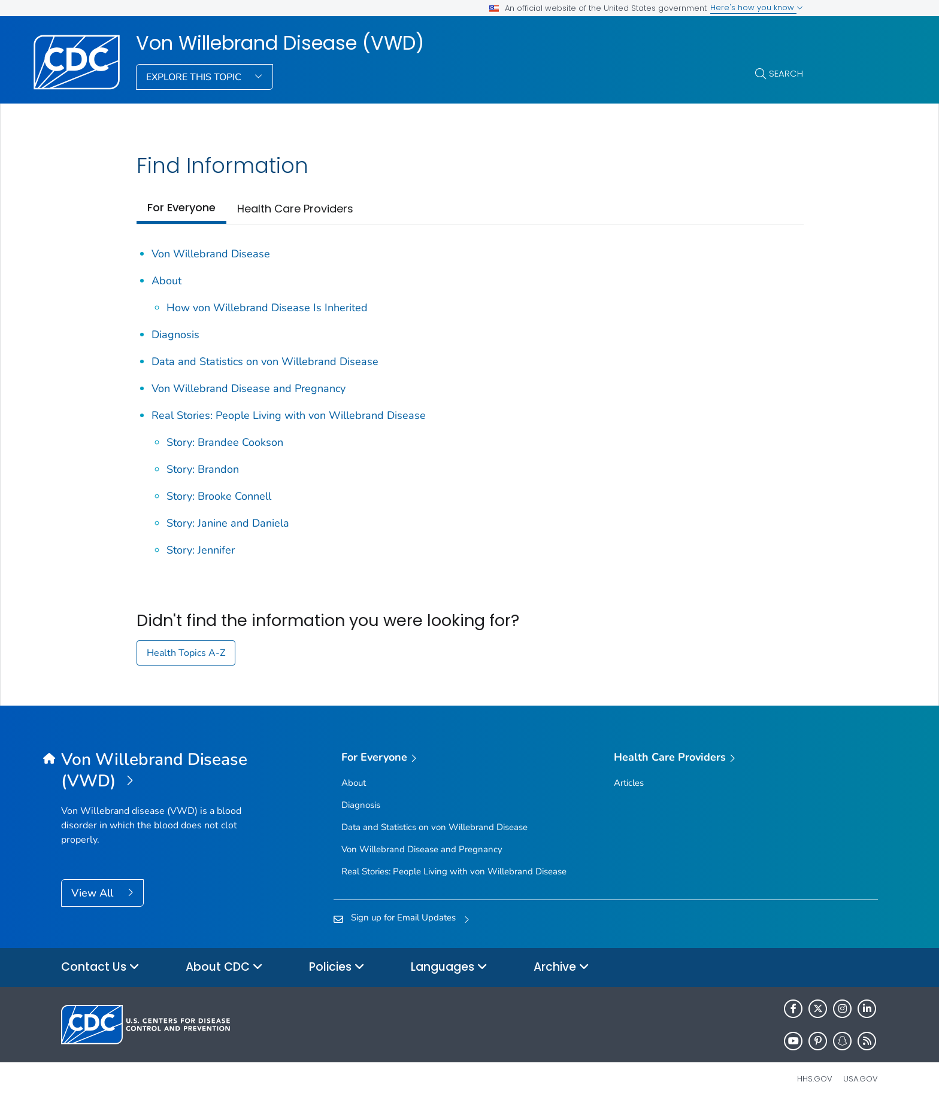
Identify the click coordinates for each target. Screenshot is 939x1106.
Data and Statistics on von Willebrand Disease (265, 361)
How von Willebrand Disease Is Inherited (267, 307)
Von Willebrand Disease (211, 254)
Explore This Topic (195, 77)
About (166, 281)
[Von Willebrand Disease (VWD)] (163, 771)
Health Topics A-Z (186, 653)
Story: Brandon (202, 469)
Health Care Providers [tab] (295, 208)
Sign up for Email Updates (403, 917)
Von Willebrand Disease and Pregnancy (249, 388)
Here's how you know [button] (756, 7)
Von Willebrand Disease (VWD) (280, 43)
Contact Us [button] (100, 967)
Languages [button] (449, 967)
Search (786, 73)
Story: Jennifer (200, 550)
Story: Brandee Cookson (224, 442)
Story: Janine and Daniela (227, 523)
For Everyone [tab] (181, 207)
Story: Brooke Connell (218, 496)
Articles (629, 783)
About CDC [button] (224, 967)
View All (93, 893)
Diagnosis (175, 334)
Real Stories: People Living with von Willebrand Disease (289, 415)
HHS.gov (814, 1078)
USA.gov (860, 1078)
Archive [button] (561, 967)
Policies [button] (337, 967)
